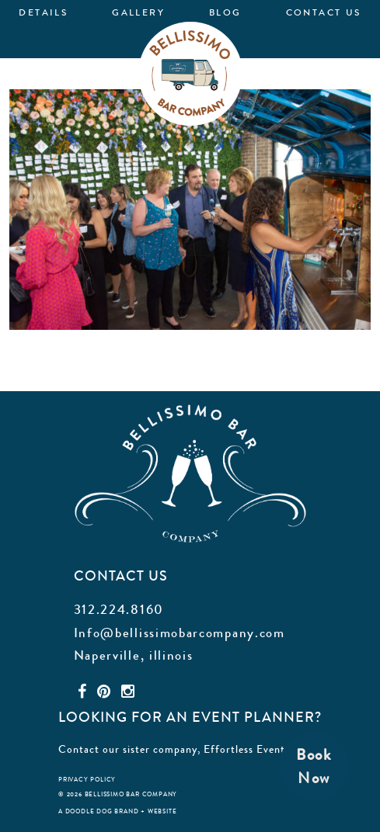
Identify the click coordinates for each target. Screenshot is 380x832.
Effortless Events (247, 749)
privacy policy (87, 779)
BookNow (314, 766)
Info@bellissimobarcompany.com (179, 632)
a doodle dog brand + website (117, 811)
